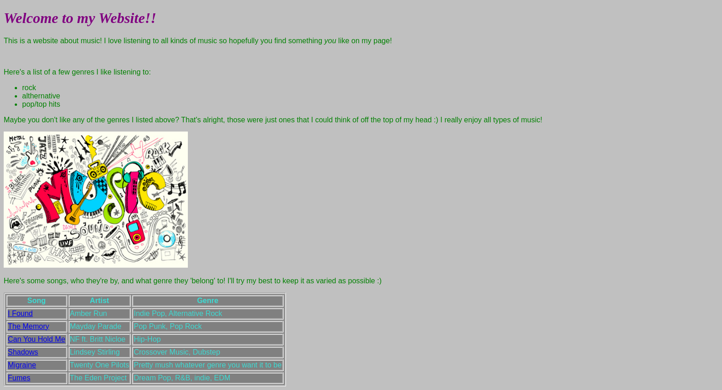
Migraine (22, 365)
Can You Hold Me (36, 339)
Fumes (19, 378)
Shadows (23, 352)
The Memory (28, 326)
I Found (20, 313)
